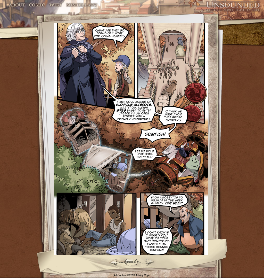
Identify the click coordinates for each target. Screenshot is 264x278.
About (17, 5)
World (55, 5)
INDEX (131, 262)
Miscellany (81, 5)
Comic (37, 5)
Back (113, 262)
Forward (150, 262)
